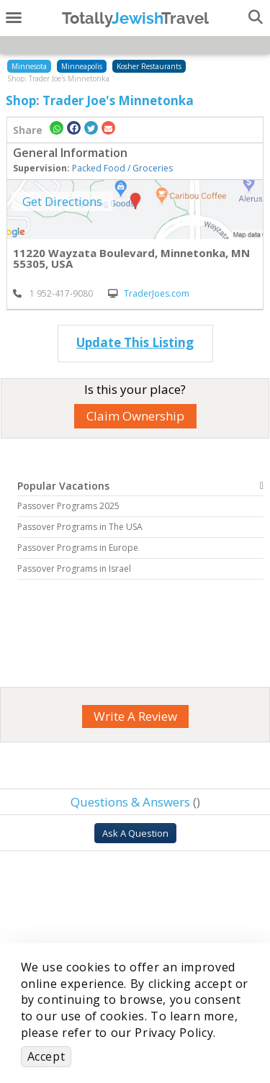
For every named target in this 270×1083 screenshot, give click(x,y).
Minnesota (29, 66)
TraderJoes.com (148, 293)
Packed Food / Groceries (122, 168)
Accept (46, 1056)
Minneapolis (81, 66)
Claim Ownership (135, 416)
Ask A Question (135, 833)
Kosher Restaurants (149, 66)
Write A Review (135, 716)
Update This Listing (135, 342)
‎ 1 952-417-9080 (53, 293)
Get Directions (62, 201)
